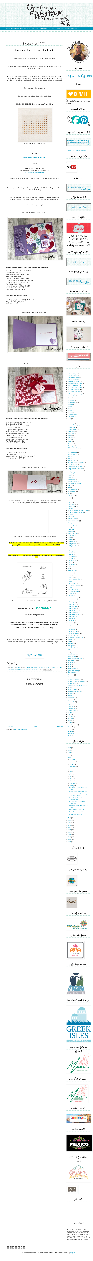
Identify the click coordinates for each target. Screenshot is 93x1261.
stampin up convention (74, 679)
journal (70, 562)
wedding (70, 731)
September (73, 766)
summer (70, 693)
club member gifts (73, 448)
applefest (70, 404)
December (73, 759)
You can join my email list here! (34, 173)
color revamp (71, 450)
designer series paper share (76, 471)
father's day (71, 496)
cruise (69, 458)
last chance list (72, 571)
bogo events (71, 431)
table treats (71, 702)
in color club (71, 556)
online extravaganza (73, 612)
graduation (71, 531)
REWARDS (52, 28)
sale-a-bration (72, 656)
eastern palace (72, 479)
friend (69, 502)
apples (70, 406)
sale (69, 652)
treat (69, 714)
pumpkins (71, 639)
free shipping (71, 500)
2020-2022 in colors (73, 377)
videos (35, 669)
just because (71, 564)
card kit (70, 439)
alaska (69, 398)
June (71, 774)
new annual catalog (73, 589)
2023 (69, 755)
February (72, 783)
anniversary (71, 400)
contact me (30, 31)
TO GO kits (71, 712)
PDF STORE (15, 28)
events (70, 485)
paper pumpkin (72, 616)
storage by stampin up (74, 691)
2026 (69, 748)
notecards (71, 596)
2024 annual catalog (73, 381)
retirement (71, 643)
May (71, 776)
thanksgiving (71, 708)
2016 (69, 830)
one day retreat (72, 600)
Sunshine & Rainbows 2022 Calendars (77, 802)
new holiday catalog (73, 591)
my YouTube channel (53, 667)
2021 (69, 818)
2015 (69, 832)
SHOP (29, 28)
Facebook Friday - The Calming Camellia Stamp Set (78, 794)
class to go (71, 446)
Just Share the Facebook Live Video (34, 157)
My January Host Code (75, 814)
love (69, 575)
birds (69, 421)
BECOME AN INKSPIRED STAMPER (68, 28)
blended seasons (72, 429)
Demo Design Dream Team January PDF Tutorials (79, 798)
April (71, 778)
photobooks (71, 629)
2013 (69, 837)
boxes (69, 435)
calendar (70, 437)
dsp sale (70, 475)
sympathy (70, 700)
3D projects (71, 396)
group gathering (72, 533)
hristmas (70, 554)
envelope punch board (74, 483)
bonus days (71, 433)
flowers (70, 498)
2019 (69, 822)
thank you (71, 706)
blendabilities (71, 427)
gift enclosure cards (73, 521)
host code (70, 552)
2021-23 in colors (73, 379)
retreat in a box (72, 648)
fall (69, 494)
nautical (70, 587)
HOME (8, 28)
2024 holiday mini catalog (75, 383)
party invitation (72, 625)
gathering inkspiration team (76, 512)
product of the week (73, 633)
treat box (70, 718)
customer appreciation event (76, 462)
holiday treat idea (73, 546)
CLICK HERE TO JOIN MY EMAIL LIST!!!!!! (78, 150)
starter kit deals (72, 689)
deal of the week (72, 464)
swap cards (71, 698)
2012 (69, 839)
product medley (72, 631)
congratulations (72, 452)
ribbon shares (72, 650)
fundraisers (71, 508)
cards (69, 441)
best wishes (71, 416)
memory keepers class (74, 579)
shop (36, 31)
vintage (70, 729)
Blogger (72, 1252)
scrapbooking (72, 660)
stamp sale (71, 675)
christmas (70, 444)
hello (69, 537)
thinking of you (72, 710)
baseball (70, 412)
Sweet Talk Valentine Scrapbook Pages (78, 788)
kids (69, 568)
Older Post (60, 726)
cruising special (72, 460)
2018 (69, 825)
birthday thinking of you (75, 425)
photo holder (71, 627)
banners (70, 410)
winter (70, 735)
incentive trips (72, 560)
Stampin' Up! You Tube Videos (76, 685)
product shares (72, 635)
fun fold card (71, 506)
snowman (70, 662)
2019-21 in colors (73, 375)
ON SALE (35, 28)
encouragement (72, 481)
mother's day (71, 583)
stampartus (71, 677)
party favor (71, 623)
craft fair (70, 456)
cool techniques (72, 454)
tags (69, 704)
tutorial (23, 669)
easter (69, 477)
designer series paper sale (75, 469)
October (72, 764)
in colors (70, 558)
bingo (69, 419)
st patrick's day (72, 673)
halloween (71, 535)
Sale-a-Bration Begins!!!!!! (76, 812)
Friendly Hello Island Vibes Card (78, 791)
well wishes (71, 733)
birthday (70, 423)
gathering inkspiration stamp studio (15, 31)
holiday (70, 539)
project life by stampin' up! (75, 637)
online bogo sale (72, 604)
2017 (69, 827)
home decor (71, 548)
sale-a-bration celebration (75, 658)
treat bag (70, 716)
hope (69, 550)
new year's (71, 593)
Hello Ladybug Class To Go (76, 809)
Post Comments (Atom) (20, 729)
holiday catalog (72, 544)
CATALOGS (43, 28)
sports (69, 664)
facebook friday (29, 667)
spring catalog (72, 668)
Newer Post (10, 726)
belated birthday (72, 414)
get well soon (71, 516)
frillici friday (44, 667)
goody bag (71, 529)
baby (69, 408)
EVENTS (23, 28)
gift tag (70, 523)
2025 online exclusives (74, 392)
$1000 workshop (72, 373)
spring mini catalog (16, 669)
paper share (71, 618)
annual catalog (72, 402)
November (73, 762)
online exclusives (72, 610)
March (72, 781)
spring (69, 666)
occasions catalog (73, 598)
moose (70, 581)
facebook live (37, 667)
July (71, 771)
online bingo (71, 602)
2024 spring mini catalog (75, 387)
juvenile (70, 566)
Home (35, 726)
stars (69, 687)
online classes (72, 608)
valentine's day (29, 669)
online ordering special (74, 614)
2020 (69, 820)
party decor (71, 620)
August (72, 769)
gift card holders (72, 518)
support (70, 695)
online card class (72, 606)
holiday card (71, 541)
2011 (69, 842)
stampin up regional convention (77, 681)
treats (69, 720)
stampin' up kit (72, 683)
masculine (71, 577)
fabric (69, 487)
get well (70, 514)
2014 (69, 834)
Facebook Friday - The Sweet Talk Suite (78, 806)
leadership (71, 573)
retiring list (71, 646)
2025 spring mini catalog (75, 394)
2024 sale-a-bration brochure (76, 385)
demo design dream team (75, 466)
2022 (69, 757)
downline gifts (72, 473)
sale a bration (72, 654)
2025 (69, 750)
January (72, 785)
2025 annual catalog (73, 389)
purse (69, 641)
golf (69, 527)
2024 (69, 752)
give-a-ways (71, 525)
